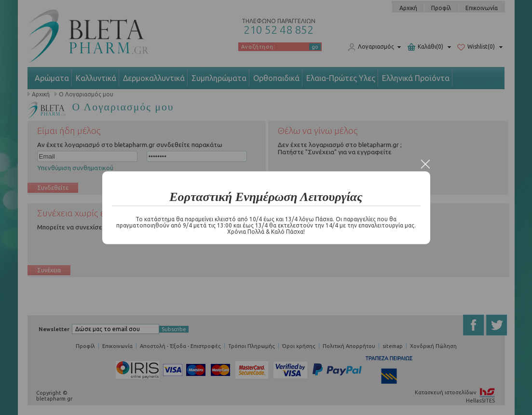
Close (425, 164)
